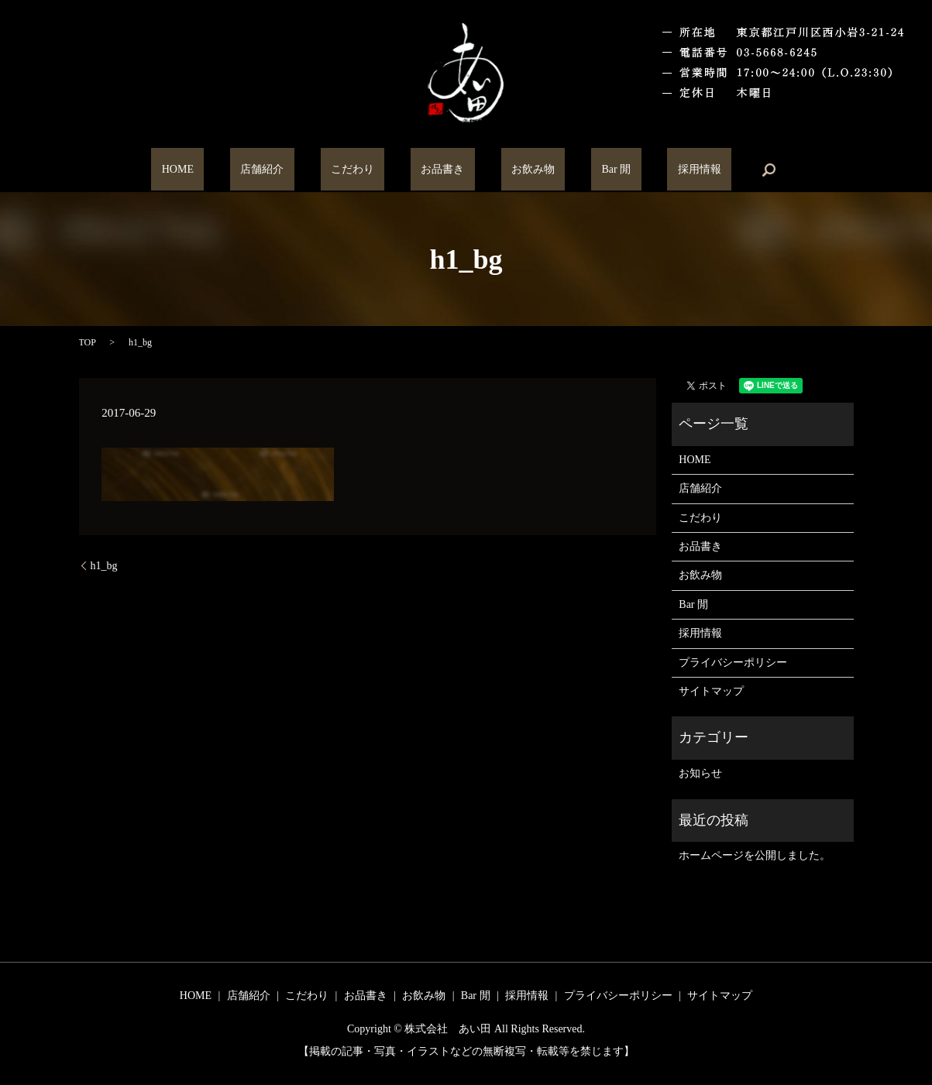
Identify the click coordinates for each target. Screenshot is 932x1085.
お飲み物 (512, 170)
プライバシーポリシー (733, 662)
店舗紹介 (303, 170)
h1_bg (104, 566)
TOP (87, 342)
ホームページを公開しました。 (755, 855)
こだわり (373, 170)
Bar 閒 (575, 170)
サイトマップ (711, 691)
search (696, 169)
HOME (240, 170)
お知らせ (700, 773)
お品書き (442, 170)
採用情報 (637, 170)
